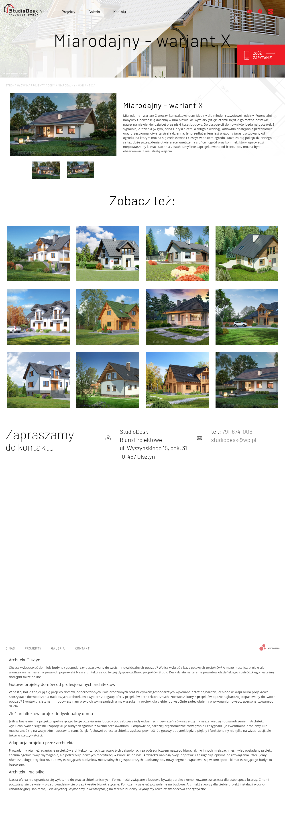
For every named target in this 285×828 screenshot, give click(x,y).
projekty (38, 85)
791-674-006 (237, 432)
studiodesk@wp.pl (233, 440)
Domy (52, 85)
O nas (43, 12)
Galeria (94, 12)
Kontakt (119, 12)
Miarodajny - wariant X (76, 85)
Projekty (68, 12)
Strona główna (17, 85)
